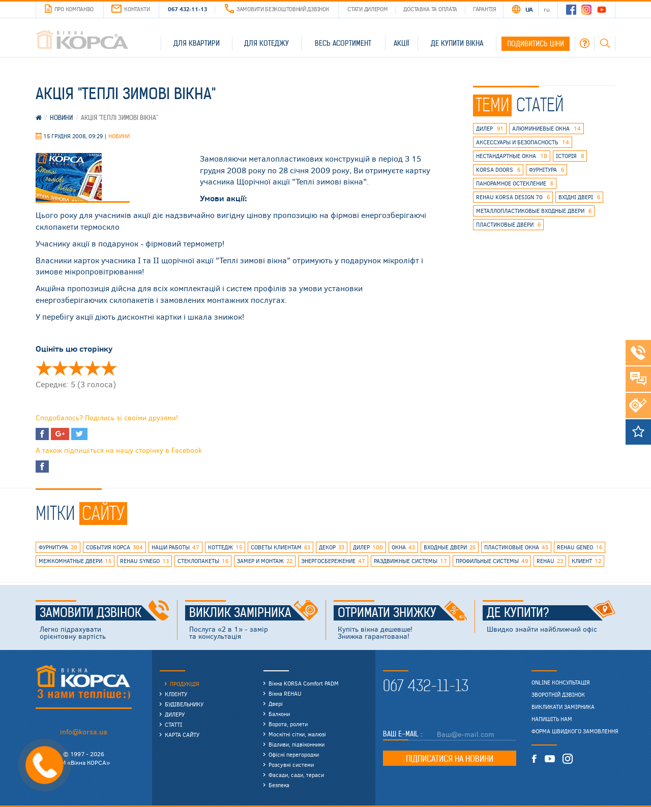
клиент (586, 561)
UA (529, 9)
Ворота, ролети (288, 724)
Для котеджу (266, 43)
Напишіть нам (551, 719)
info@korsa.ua (83, 731)
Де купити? (551, 612)
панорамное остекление (514, 183)
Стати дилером (367, 9)
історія (570, 156)
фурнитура (58, 547)
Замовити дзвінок (104, 612)
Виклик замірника (253, 612)
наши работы (175, 547)
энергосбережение (333, 561)
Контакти (130, 9)
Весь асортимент (343, 43)
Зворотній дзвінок (558, 695)
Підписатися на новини (449, 759)
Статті (173, 724)
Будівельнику (184, 704)
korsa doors (498, 170)
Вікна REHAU (285, 693)
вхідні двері (579, 197)
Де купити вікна (457, 43)
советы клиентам (280, 547)
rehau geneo (579, 547)
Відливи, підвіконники (296, 744)
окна (403, 547)
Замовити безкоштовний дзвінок (277, 9)
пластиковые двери (508, 225)
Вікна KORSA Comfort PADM (304, 683)
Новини (119, 136)
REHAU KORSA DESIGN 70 (513, 197)
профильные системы (492, 561)
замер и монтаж (264, 561)
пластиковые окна (516, 547)
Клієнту (176, 694)
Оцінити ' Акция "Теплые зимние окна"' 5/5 (109, 368)
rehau (550, 561)
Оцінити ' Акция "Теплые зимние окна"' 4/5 (92, 368)
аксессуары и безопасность (522, 142)
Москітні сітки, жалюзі (297, 734)
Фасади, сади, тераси (296, 775)
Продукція (184, 684)
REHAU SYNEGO (144, 561)
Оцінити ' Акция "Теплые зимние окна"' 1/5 (44, 368)
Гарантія (484, 9)
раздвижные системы (410, 561)
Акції (401, 43)
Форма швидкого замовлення (574, 731)
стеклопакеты (202, 561)
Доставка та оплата (430, 9)
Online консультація (560, 682)
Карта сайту (182, 734)
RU (546, 9)
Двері (276, 703)
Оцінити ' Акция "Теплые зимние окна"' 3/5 (76, 368)
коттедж (225, 547)
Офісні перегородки (294, 754)
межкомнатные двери (75, 561)
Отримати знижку (402, 612)
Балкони (279, 714)
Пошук (605, 43)
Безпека (279, 785)
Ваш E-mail (402, 733)
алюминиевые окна (546, 128)
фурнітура (546, 170)
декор (331, 547)
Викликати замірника (563, 707)
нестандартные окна (511, 156)
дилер (490, 128)
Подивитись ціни (535, 43)
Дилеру (175, 714)
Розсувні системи (291, 764)
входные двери (450, 547)
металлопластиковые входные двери (533, 211)
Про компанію (69, 9)
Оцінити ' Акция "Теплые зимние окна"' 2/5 (60, 368)
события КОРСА (114, 547)
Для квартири (196, 43)
